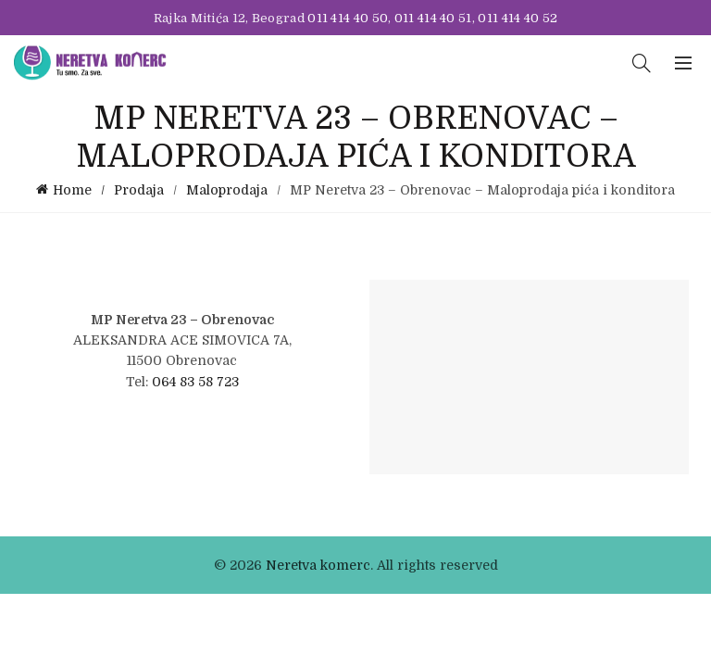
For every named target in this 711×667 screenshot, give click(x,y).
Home (72, 189)
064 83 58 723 (195, 381)
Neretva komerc (318, 565)
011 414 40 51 (433, 18)
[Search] (641, 63)
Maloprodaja (227, 189)
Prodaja (139, 189)
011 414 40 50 (347, 18)
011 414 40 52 (517, 18)
